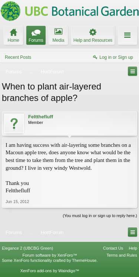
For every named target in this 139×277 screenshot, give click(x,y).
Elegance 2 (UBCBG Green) (27, 248)
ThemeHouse (84, 260)
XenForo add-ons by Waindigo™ (49, 270)
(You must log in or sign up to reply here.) (100, 215)
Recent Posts (18, 57)
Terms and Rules (121, 255)
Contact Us (113, 248)
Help (133, 248)
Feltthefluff (40, 116)
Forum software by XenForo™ (50, 255)
